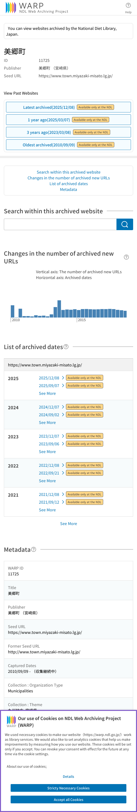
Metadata (68, 189)
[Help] (126, 257)
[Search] (124, 224)
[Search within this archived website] (60, 224)
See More (47, 393)
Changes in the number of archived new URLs (69, 178)
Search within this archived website (69, 172)
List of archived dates (69, 183)
